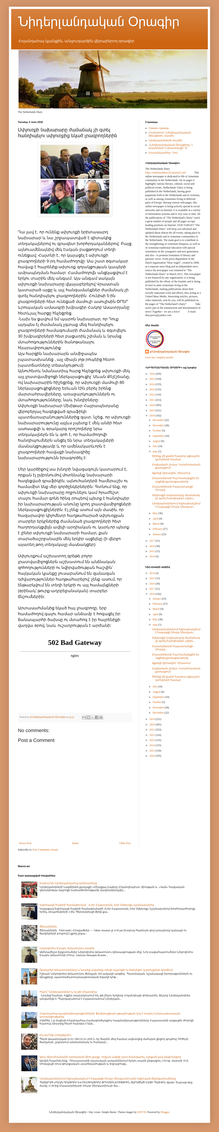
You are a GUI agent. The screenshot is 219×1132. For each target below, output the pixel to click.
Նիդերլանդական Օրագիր (98, 21)
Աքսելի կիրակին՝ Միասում (171, 473)
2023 (153, 389)
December (158, 420)
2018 (153, 415)
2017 (153, 540)
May (155, 513)
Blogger (165, 1112)
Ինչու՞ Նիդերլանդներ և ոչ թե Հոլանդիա (68, 991)
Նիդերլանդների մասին (165, 140)
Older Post (125, 843)
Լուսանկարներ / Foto (163, 152)
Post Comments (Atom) (45, 849)
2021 (153, 399)
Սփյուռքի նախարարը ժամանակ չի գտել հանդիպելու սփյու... (176, 497)
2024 (153, 384)
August (157, 441)
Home (75, 843)
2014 (153, 556)
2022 (153, 394)
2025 (153, 378)
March (156, 523)
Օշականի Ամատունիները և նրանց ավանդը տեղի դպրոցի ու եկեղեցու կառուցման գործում (106, 969)
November (159, 425)
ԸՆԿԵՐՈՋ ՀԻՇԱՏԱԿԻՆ (56, 1035)
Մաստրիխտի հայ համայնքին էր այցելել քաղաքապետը (175, 480)
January (157, 534)
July (155, 446)
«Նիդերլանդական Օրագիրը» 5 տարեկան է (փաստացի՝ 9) (171, 146)
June (155, 451)
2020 (153, 405)
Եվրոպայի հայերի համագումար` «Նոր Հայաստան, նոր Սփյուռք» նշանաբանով (97, 904)
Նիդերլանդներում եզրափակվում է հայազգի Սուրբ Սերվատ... (176, 505)
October (157, 430)
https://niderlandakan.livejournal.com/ (165, 172)
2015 (153, 551)
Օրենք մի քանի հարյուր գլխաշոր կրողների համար (176, 457)
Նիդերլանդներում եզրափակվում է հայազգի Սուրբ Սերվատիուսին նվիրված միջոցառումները (108, 1078)
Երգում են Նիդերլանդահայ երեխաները (68, 883)
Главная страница (159, 128)
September (159, 435)
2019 (153, 410)
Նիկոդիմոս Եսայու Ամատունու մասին (67, 948)
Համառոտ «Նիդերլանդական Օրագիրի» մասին (170, 134)
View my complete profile (159, 357)
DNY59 (141, 1112)
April (156, 518)
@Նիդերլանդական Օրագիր (170, 351)
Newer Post (25, 843)
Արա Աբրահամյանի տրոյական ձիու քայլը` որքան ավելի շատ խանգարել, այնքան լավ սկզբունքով (110, 1056)
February (158, 528)
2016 (153, 546)
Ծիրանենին (48, 926)
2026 (153, 373)
